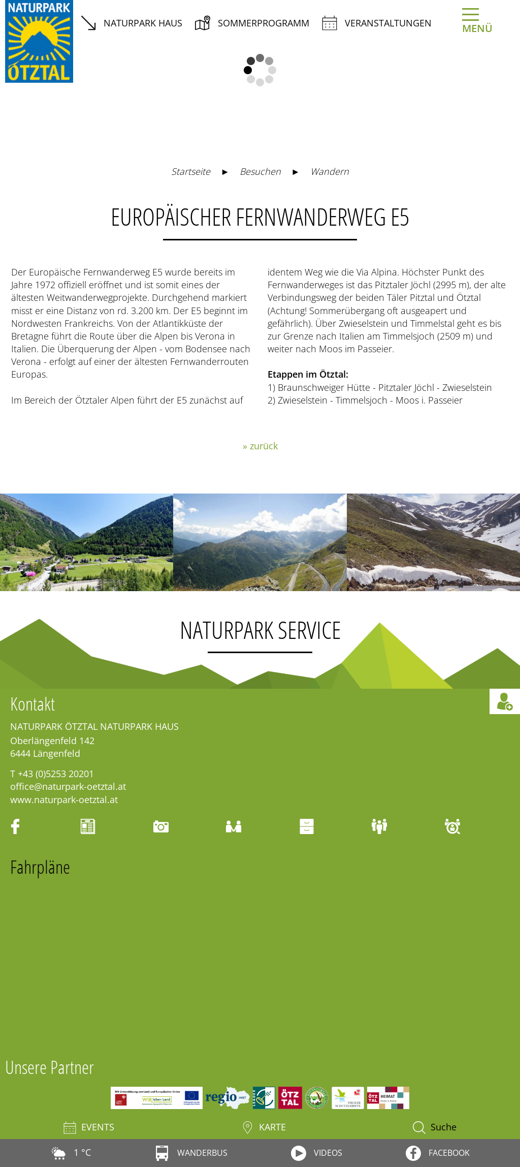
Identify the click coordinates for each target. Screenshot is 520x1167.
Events (88, 1127)
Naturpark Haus (131, 22)
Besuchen (260, 171)
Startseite (190, 171)
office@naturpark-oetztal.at (68, 786)
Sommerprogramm (252, 22)
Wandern (329, 171)
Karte (263, 1127)
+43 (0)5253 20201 (56, 773)
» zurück (260, 446)
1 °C (71, 1152)
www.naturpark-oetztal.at (64, 799)
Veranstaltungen (377, 22)
